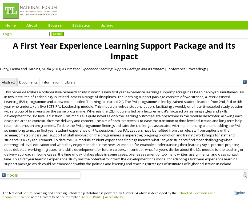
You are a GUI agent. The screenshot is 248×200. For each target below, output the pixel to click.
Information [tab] (51, 82)
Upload (107, 25)
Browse (55, 25)
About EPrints (92, 197)
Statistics (81, 25)
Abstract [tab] (8, 82)
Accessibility (114, 197)
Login (7, 33)
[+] (245, 82)
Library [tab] (70, 82)
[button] (245, 175)
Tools (10, 175)
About (32, 25)
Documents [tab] (28, 82)
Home (10, 25)
